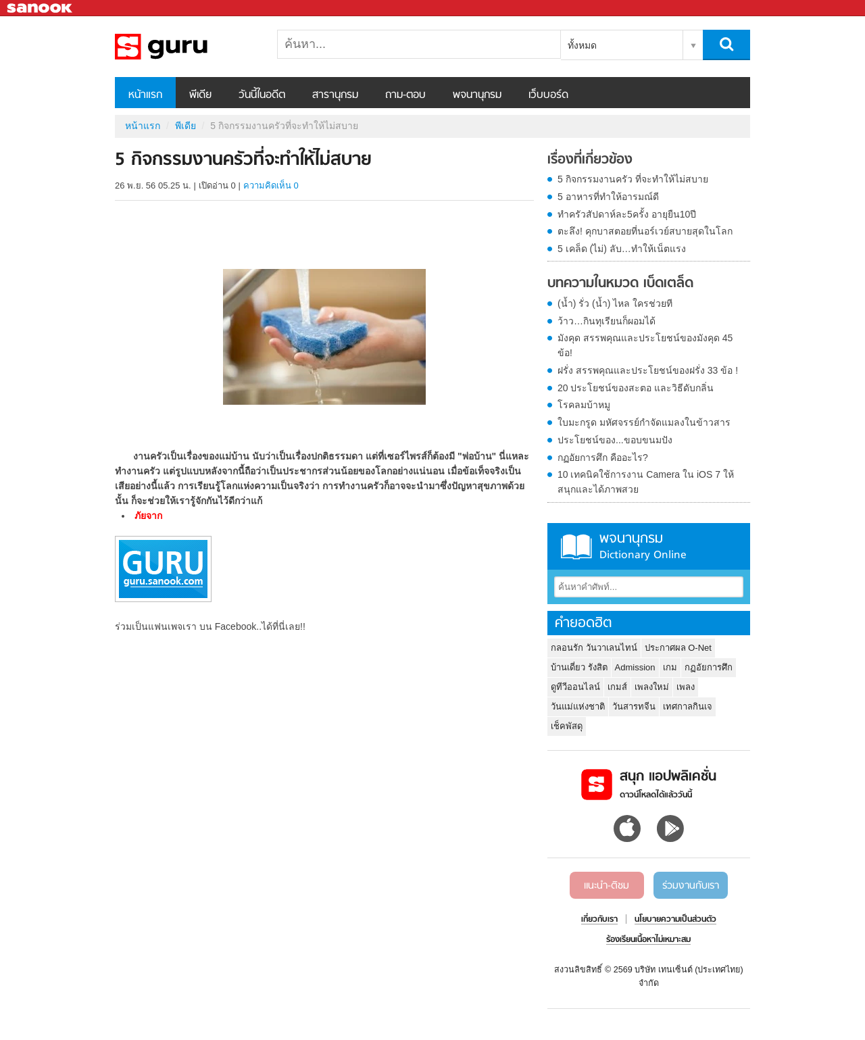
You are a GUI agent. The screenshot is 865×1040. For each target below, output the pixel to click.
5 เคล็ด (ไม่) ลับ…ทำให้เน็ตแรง (622, 248)
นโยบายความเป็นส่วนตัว (675, 919)
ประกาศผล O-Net (678, 648)
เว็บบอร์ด (548, 95)
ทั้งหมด (582, 45)
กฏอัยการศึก (709, 667)
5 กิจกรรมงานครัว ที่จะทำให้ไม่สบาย (633, 179)
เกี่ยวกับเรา (599, 919)
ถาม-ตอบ (405, 95)
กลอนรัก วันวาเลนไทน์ (594, 648)
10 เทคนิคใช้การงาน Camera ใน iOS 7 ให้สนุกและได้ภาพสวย (646, 482)
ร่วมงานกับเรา (690, 886)
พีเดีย (200, 95)
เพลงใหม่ (652, 687)
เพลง (685, 687)
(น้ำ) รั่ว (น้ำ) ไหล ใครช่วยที (615, 303)
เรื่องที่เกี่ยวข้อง (590, 160)
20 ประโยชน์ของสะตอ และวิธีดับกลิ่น (636, 387)
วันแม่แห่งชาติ (578, 706)
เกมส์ (617, 687)
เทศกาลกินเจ (687, 706)
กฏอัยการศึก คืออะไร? (603, 457)
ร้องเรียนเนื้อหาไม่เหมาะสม (648, 940)
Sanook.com (40, 8)
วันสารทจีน (634, 706)
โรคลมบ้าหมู (584, 404)
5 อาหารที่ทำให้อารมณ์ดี (608, 196)
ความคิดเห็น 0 (271, 185)
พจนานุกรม (477, 95)
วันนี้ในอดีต (262, 95)
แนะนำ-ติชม (606, 886)
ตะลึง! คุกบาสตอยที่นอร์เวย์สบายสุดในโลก (645, 231)
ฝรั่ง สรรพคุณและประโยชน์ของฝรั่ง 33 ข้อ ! (648, 370)
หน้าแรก (145, 95)
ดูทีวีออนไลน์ (575, 687)
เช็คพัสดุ (567, 726)
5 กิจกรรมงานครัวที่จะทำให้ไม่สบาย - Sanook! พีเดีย (186, 46)
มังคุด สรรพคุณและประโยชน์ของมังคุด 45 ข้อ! (645, 345)
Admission (635, 667)
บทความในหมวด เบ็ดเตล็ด (620, 284)
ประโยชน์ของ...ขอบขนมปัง (615, 440)
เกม (670, 667)
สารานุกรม (335, 95)
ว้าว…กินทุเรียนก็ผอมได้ (607, 321)
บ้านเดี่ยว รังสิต (579, 667)
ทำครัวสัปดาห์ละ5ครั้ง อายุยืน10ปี (627, 214)
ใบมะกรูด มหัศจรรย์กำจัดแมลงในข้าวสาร (644, 422)
